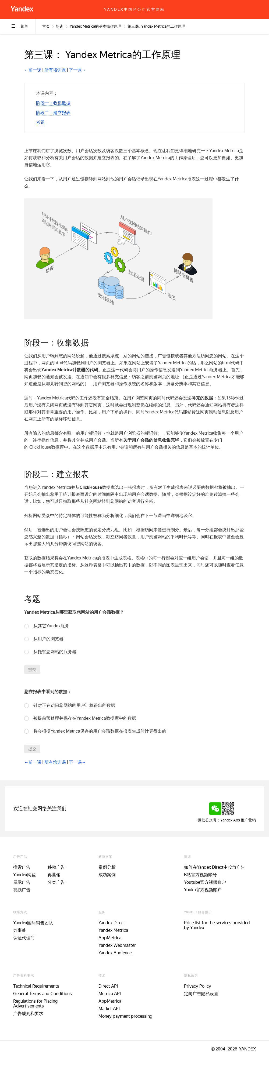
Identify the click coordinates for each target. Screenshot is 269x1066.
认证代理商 (24, 937)
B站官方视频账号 (200, 874)
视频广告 (21, 889)
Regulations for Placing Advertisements (35, 1004)
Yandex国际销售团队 (33, 922)
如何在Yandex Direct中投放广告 (214, 867)
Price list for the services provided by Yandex (217, 925)
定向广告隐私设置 (201, 993)
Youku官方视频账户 (203, 889)
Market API (109, 1008)
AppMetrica (109, 937)
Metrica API (109, 993)
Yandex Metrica (113, 930)
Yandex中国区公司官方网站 (134, 9)
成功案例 (107, 874)
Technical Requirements (36, 986)
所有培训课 (55, 69)
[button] (53, 103)
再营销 (54, 874)
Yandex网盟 (24, 874)
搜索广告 (21, 867)
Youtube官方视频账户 (205, 882)
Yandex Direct (111, 922)
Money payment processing (125, 1016)
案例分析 (107, 867)
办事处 (19, 930)
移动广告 (56, 867)
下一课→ (77, 69)
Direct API (108, 986)
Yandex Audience (115, 952)
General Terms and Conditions (42, 993)
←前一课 (32, 69)
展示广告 (21, 882)
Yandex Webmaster (117, 945)
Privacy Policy (197, 986)
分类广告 (56, 882)
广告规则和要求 (28, 1013)
